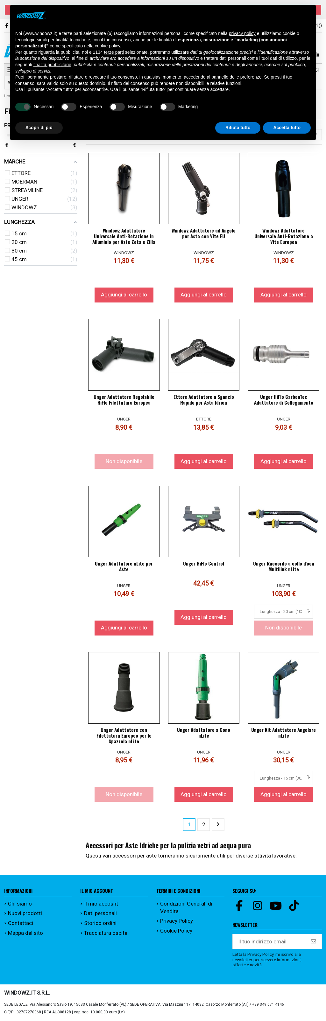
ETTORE (203, 419)
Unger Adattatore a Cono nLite (203, 732)
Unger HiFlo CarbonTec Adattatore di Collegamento (283, 399)
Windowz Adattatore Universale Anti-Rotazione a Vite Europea (283, 236)
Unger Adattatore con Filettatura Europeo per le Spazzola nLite (124, 735)
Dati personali (100, 913)
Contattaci (20, 923)
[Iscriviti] (313, 941)
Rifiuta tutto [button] (238, 127)
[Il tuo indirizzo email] (269, 941)
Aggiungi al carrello (124, 295)
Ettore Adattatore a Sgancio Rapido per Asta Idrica (204, 399)
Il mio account (101, 903)
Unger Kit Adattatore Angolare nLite (283, 732)
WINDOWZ (124, 252)
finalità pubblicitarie (52, 64)
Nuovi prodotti (25, 913)
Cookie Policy (176, 930)
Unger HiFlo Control (203, 563)
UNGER (124, 419)
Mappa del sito (25, 933)
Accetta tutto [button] (287, 127)
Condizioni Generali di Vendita (186, 907)
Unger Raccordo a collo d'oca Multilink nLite (283, 566)
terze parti (114, 52)
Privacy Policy (176, 921)
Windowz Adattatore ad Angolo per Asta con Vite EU (204, 233)
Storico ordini (100, 923)
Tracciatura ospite (105, 933)
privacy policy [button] (242, 33)
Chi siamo (20, 903)
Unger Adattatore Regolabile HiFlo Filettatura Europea (124, 399)
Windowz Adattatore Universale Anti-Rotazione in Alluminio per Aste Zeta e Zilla (123, 236)
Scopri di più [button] (39, 127)
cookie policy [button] (107, 45)
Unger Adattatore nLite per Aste (124, 566)
